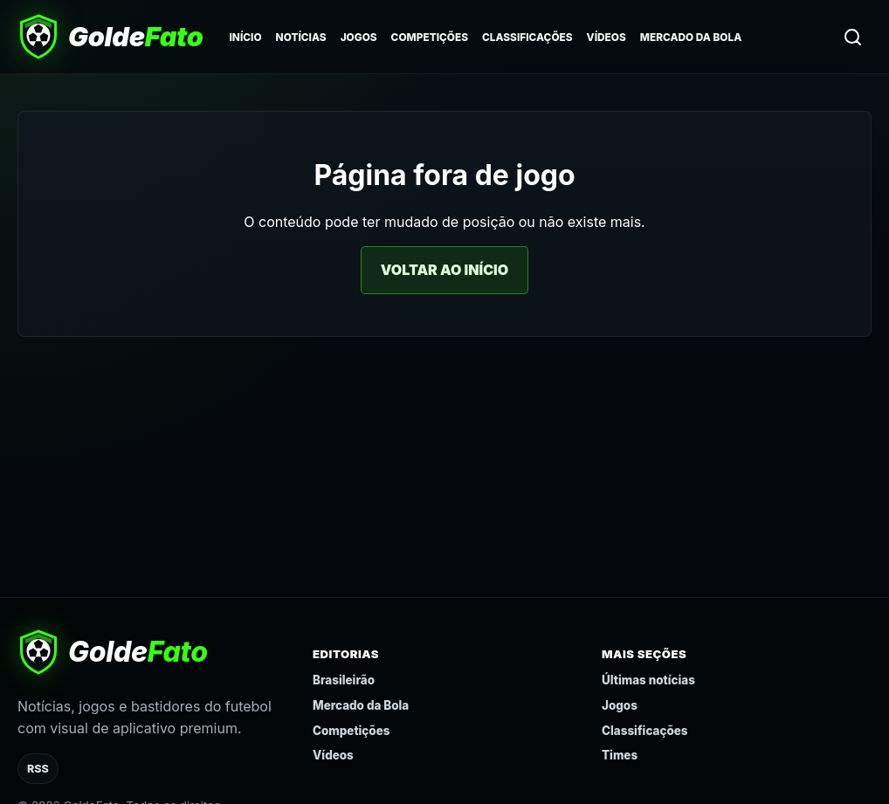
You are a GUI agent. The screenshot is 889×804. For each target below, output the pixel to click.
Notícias (301, 37)
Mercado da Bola (691, 37)
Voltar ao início (444, 269)
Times (619, 755)
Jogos (359, 37)
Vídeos (606, 37)
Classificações (527, 37)
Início (245, 37)
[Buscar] (852, 36)
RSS (38, 768)
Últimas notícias (648, 680)
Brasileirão (344, 680)
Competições (429, 37)
